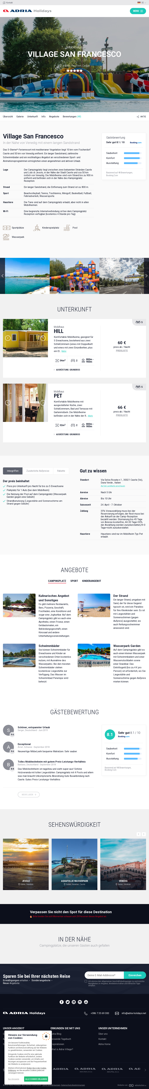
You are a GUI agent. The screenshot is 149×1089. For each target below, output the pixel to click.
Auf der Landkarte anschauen (113, 486)
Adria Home (104, 1044)
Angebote (54, 116)
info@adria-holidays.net (134, 1013)
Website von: (122, 1085)
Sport (74, 580)
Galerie (20, 116)
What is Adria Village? (62, 1049)
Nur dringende (13, 1079)
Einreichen (135, 975)
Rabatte (61, 470)
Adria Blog (56, 1033)
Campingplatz (57, 580)
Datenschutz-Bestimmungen (73, 1085)
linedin (74, 1002)
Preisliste (122, 350)
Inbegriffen (12, 470)
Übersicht (8, 116)
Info (43, 116)
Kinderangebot (91, 580)
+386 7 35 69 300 (100, 1013)
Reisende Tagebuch (61, 1039)
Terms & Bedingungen (51, 1085)
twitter (68, 1002)
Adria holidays (27, 11)
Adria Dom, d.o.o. (85, 1070)
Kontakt (9, 2)
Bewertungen (72, 116)
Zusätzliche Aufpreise (37, 470)
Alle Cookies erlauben (36, 1079)
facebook (62, 1002)
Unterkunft (32, 116)
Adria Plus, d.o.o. (112, 1070)
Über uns (103, 1033)
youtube (86, 1002)
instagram (80, 1002)
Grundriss (75, 370)
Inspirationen (57, 1044)
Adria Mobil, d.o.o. (58, 1069)
